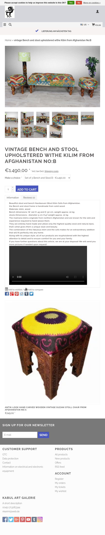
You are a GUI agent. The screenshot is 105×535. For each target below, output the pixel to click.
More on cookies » (92, 3)
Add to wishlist (14, 289)
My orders (60, 483)
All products (61, 454)
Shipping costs (51, 171)
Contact (6, 462)
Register (59, 479)
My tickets (60, 487)
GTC (4, 454)
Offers (58, 462)
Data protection (10, 458)
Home (8, 40)
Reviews (29, 197)
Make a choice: (13, 178)
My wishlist (60, 491)
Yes (71, 3)
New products (62, 458)
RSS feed (60, 466)
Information (13, 197)
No (79, 3)
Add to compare (33, 289)
